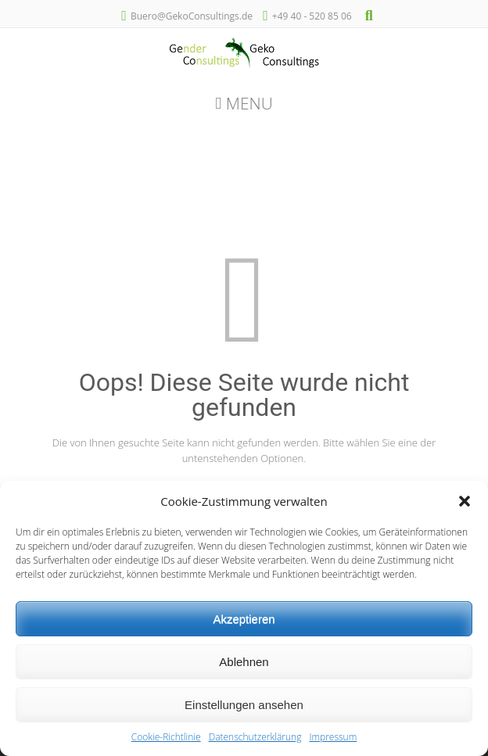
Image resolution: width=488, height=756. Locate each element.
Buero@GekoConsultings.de (192, 16)
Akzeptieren (243, 618)
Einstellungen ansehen (244, 704)
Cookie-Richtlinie (166, 736)
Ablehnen (243, 661)
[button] (464, 501)
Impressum (333, 736)
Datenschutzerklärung (255, 736)
